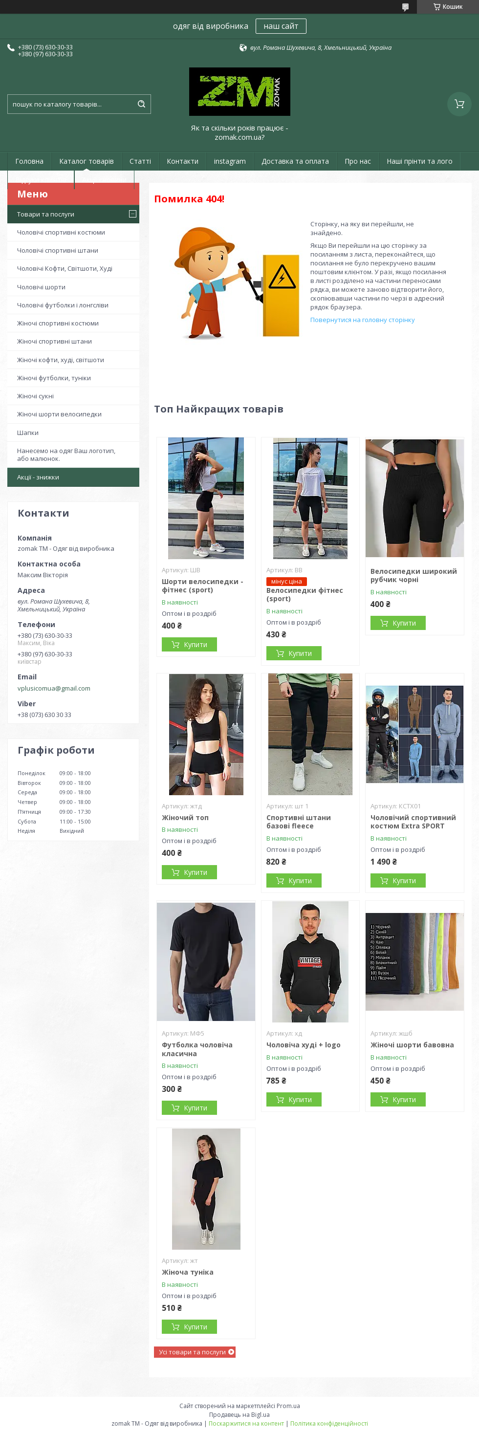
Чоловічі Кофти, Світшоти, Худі (64, 268)
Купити (195, 644)
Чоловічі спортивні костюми (61, 232)
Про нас (358, 161)
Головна (29, 161)
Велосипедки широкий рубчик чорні (413, 575)
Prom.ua (288, 1406)
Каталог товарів (86, 161)
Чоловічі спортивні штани (57, 250)
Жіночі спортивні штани (54, 341)
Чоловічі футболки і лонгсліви (63, 305)
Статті (140, 161)
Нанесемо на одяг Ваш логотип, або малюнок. (66, 454)
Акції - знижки (38, 477)
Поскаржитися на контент (246, 1423)
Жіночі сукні (35, 395)
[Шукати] (141, 104)
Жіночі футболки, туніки (54, 377)
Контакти (182, 161)
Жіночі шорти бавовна (412, 1044)
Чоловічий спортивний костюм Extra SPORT (413, 822)
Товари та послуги (45, 214)
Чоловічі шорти (41, 286)
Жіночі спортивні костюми (58, 323)
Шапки (28, 432)
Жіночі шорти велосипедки (59, 414)
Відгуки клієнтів (40, 179)
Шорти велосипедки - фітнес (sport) (202, 586)
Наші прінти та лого (420, 161)
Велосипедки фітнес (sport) (304, 595)
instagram (230, 161)
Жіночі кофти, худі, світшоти (60, 359)
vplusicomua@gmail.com (54, 688)
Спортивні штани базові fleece (298, 822)
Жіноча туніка (188, 1272)
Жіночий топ (185, 817)
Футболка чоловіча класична (197, 1049)
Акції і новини (104, 179)
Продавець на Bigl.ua (239, 1415)
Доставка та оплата (295, 161)
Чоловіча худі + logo (303, 1044)
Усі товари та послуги (192, 1351)
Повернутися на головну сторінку (362, 319)
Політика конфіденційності (329, 1423)
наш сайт (281, 26)
